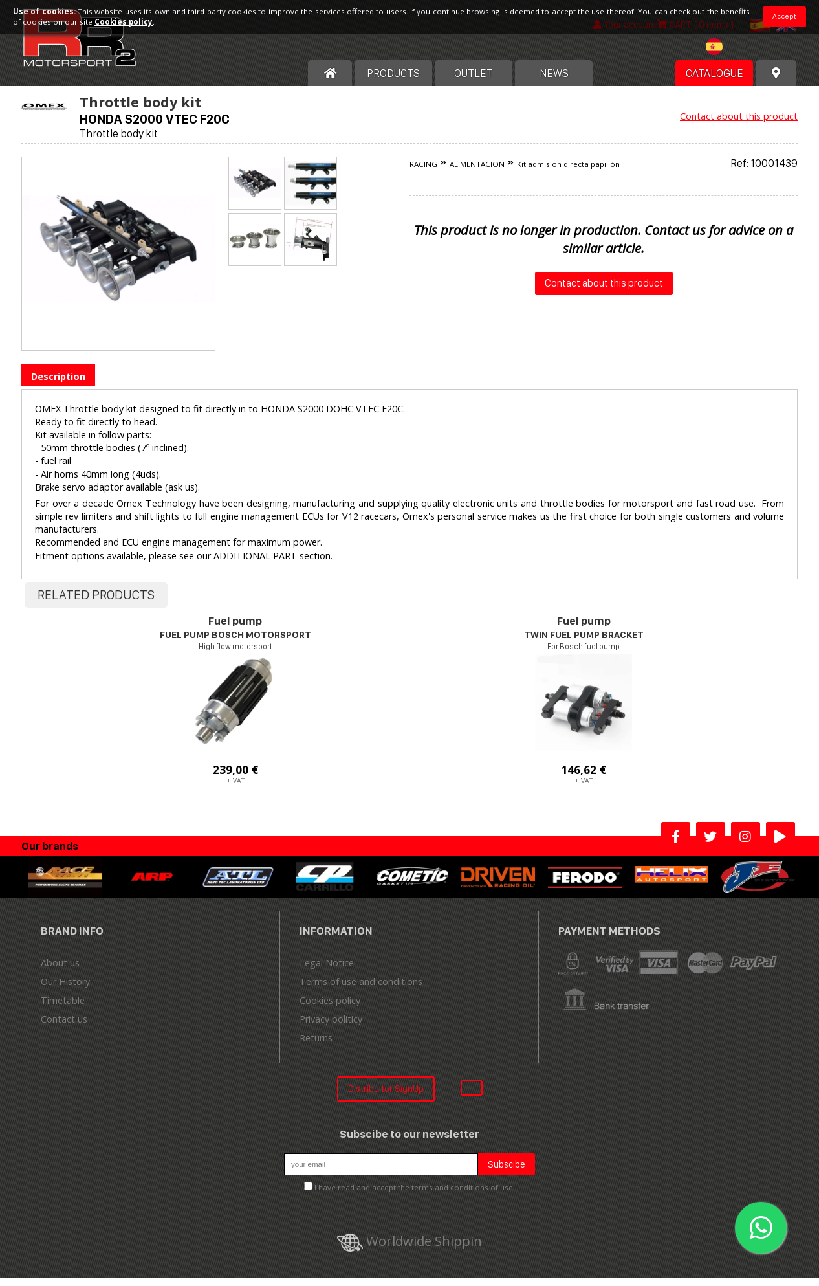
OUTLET (473, 82)
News (554, 82)
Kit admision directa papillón (568, 173)
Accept (784, 16)
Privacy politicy (331, 1028)
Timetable (63, 1009)
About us (60, 972)
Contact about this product (739, 125)
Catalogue (714, 82)
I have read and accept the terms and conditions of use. (414, 1196)
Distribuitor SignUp (386, 1097)
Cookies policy (330, 1009)
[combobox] (730, 57)
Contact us (64, 1028)
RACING (423, 173)
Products (393, 82)
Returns (316, 1047)
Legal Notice (327, 972)
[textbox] (730, 55)
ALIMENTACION (477, 173)
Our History (65, 990)
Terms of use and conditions (361, 990)
